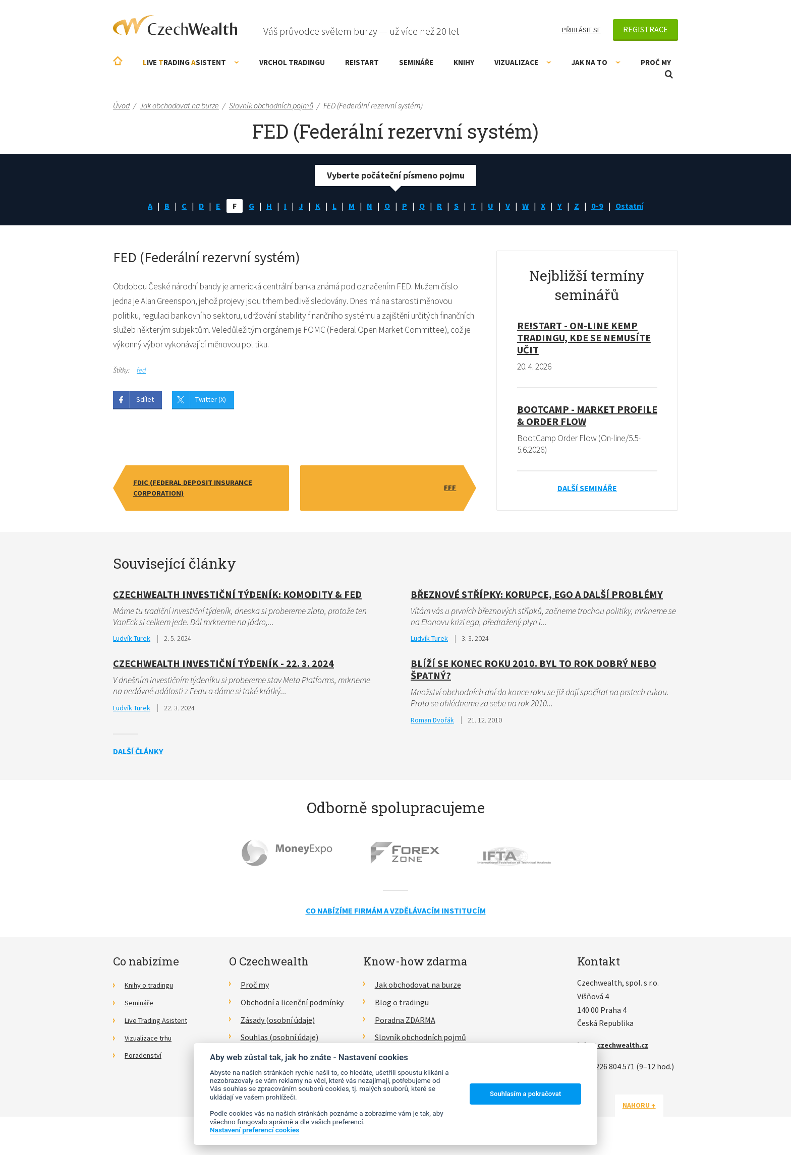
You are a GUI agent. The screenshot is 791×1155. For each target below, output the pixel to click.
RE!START (362, 62)
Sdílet (145, 404)
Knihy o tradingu (153, 990)
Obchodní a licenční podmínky (292, 1007)
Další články (138, 756)
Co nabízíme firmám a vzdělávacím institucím (396, 915)
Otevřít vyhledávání (669, 74)
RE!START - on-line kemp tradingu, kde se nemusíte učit (584, 339)
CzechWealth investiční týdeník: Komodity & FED (237, 596)
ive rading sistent (191, 62)
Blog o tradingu (402, 1007)
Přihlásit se (581, 29)
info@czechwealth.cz (617, 1050)
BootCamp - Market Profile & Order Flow (587, 417)
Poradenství (145, 1060)
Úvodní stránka (118, 61)
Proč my (656, 62)
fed (141, 374)
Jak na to (596, 62)
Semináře (416, 62)
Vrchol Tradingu (292, 62)
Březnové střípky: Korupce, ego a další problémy (537, 596)
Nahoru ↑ (653, 1110)
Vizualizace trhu (152, 1042)
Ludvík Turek (131, 642)
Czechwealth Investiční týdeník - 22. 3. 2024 (223, 667)
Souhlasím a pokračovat (525, 1094)
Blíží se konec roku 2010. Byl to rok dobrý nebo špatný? (533, 673)
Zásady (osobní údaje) (278, 1025)
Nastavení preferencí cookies (254, 1130)
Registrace (645, 29)
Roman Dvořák (432, 724)
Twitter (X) (210, 404)
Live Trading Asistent (161, 1025)
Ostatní (635, 206)
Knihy (464, 62)
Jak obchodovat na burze (418, 990)
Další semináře (587, 491)
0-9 (601, 206)
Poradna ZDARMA (405, 1025)
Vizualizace (522, 62)
